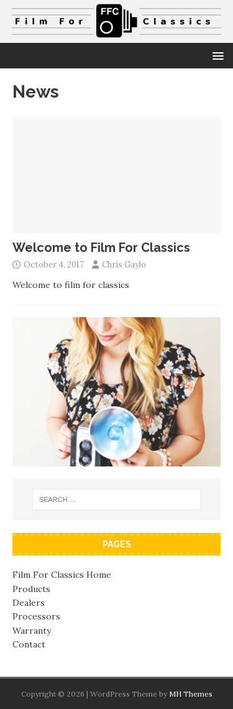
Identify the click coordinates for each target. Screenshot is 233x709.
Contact (28, 644)
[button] (216, 55)
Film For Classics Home (61, 574)
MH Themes (190, 693)
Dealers (28, 602)
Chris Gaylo (124, 264)
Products (31, 589)
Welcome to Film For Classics (101, 247)
